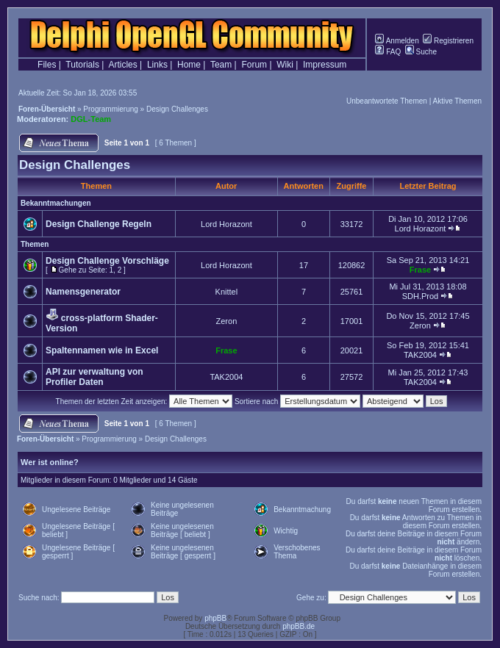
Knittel (226, 291)
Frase (420, 269)
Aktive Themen (457, 101)
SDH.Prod (420, 296)
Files (47, 65)
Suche (421, 52)
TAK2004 (420, 354)
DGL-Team (91, 119)
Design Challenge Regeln (98, 224)
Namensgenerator (83, 292)
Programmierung (110, 109)
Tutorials (82, 65)
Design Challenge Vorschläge (107, 261)
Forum (254, 65)
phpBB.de (298, 626)
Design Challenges (177, 109)
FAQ (388, 52)
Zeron (227, 321)
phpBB (215, 618)
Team (221, 65)
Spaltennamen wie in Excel (102, 350)
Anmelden (396, 41)
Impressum (324, 65)
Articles (122, 65)
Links (157, 65)
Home (189, 65)
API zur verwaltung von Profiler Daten (94, 377)
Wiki (284, 65)
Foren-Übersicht (46, 109)
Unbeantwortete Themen (386, 101)
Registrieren (448, 41)
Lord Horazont (226, 224)
